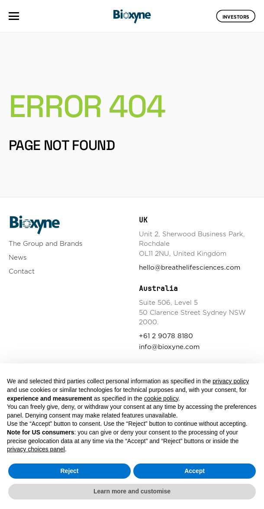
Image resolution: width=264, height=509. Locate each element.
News (18, 257)
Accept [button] (194, 470)
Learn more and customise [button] (132, 491)
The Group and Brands (46, 243)
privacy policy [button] (230, 381)
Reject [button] (69, 470)
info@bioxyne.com (169, 346)
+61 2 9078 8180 (166, 335)
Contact (22, 271)
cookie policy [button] (161, 398)
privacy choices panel (36, 449)
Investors (235, 16)
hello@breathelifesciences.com (189, 267)
